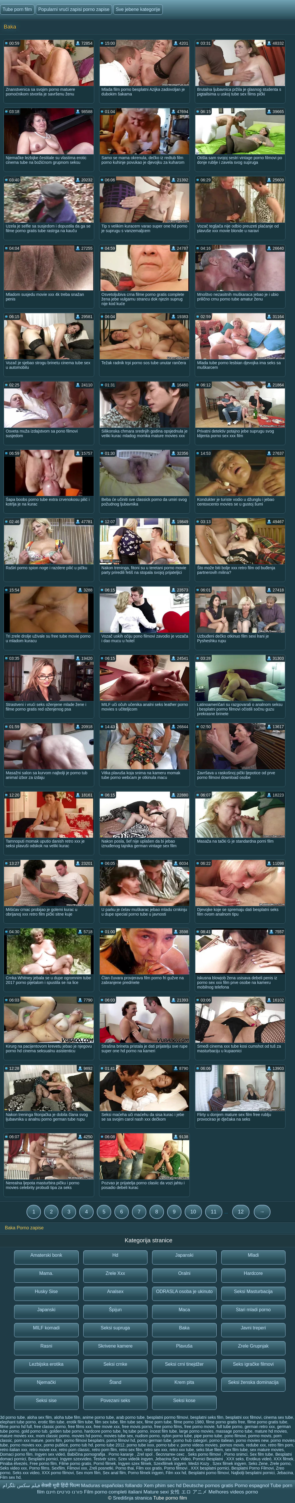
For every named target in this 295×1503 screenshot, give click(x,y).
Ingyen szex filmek (134, 1463)
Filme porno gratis (75, 1463)
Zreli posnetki (101, 1468)
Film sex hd (10, 1477)
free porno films (168, 1426)
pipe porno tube (208, 1436)
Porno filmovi (176, 1468)
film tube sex (131, 1422)
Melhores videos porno (233, 1492)
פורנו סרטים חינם (64, 1492)
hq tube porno (135, 1431)
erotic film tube (51, 1422)
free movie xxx (107, 1426)
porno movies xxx (25, 1445)
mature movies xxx (17, 1436)
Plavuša (184, 1346)
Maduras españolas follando (111, 1485)
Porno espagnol (252, 1485)
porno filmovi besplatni (84, 1440)
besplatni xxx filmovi (244, 1417)
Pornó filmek (105, 1463)
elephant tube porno (18, 1422)
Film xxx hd (176, 1472)
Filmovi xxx (77, 1468)
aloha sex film (39, 1417)
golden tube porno (66, 1431)
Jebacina (285, 1472)
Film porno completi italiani (113, 1492)
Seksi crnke (115, 1364)
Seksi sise (46, 1400)
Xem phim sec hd (162, 1485)
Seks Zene (258, 1463)
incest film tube (163, 1431)
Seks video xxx (13, 1468)
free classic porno (50, 1426)
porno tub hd (81, 1445)
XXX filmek (283, 1459)
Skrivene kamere (115, 1346)
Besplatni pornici (43, 1459)
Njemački (46, 1382)
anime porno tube (98, 1417)
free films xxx (80, 1426)
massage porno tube (234, 1431)
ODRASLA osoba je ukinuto (184, 1291)
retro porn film (104, 1449)
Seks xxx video (26, 1472)
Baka (184, 1327)
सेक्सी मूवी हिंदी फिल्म (60, 1485)
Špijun (115, 1309)
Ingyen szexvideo (75, 1459)
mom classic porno (52, 1436)
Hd (115, 1255)
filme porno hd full (16, 1426)
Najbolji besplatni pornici (253, 1472)
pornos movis (232, 1445)
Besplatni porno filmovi (208, 1472)
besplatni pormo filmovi (167, 1417)
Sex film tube (261, 1454)
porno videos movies (199, 1445)
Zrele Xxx (115, 1273)
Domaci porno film (16, 1454)
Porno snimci (235, 1454)
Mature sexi (156, 1492)
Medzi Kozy (199, 1463)
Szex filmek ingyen (229, 1463)
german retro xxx (260, 1426)
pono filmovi (235, 1436)
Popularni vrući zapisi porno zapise (73, 9)
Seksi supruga (115, 1327)
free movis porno (137, 1426)
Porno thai (125, 1468)
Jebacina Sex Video (173, 1459)
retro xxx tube (181, 1449)
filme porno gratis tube (267, 1422)
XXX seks (235, 1459)
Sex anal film (114, 1472)
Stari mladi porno (253, 1309)
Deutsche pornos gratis (208, 1485)
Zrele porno (280, 1463)
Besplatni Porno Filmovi (252, 1468)
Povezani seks (115, 1400)
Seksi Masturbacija (253, 1291)
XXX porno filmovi (58, 1472)
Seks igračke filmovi (253, 1364)
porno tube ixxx (140, 1445)
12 (241, 1212)
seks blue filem (209, 1449)
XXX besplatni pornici (210, 1468)
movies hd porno (87, 1436)
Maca (184, 1309)
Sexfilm (58, 1468)
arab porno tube (130, 1417)
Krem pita (184, 1382)
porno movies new (252, 1440)
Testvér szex (104, 1459)
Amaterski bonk (46, 1255)
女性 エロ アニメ (188, 1492)
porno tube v (167, 1445)
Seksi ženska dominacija (253, 1382)
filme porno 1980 (189, 1422)
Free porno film (43, 1463)
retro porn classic (74, 1449)
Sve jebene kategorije (138, 9)
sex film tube (236, 1449)
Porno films (39, 1468)
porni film (54, 1440)
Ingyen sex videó (50, 1454)
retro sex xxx (155, 1449)
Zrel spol (145, 1454)
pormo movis (259, 1436)
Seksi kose (184, 1400)
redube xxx (256, 1445)
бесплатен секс (171, 1454)
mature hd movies (271, 1431)
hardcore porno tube (102, 1431)
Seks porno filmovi (205, 1454)
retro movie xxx (43, 1449)
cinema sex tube (278, 1417)
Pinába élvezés (13, 1463)
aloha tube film (67, 1417)
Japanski (184, 1255)
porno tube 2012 (109, 1445)
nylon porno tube (177, 1436)
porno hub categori (190, 1440)
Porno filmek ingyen (145, 1472)
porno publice (56, 1445)
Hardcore (253, 1273)
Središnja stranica (133, 1498)
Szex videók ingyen (135, 1459)
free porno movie (199, 1426)
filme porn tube (158, 1422)
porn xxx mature (28, 1440)
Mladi (253, 1255)
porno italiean (221, 1440)
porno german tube (154, 1440)
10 (193, 1212)
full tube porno (229, 1426)
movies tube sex (118, 1436)
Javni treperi (253, 1327)
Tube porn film (17, 9)
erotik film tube (80, 1422)
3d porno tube (12, 1417)
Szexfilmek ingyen (170, 1463)
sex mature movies (267, 1449)
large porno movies (196, 1431)
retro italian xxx (13, 1449)
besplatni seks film (206, 1417)
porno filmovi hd (121, 1440)
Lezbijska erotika (46, 1364)
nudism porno (147, 1436)
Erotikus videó (258, 1459)
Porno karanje (122, 1454)
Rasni (46, 1346)
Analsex (115, 1291)
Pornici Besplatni (208, 1459)
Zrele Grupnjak (253, 1346)
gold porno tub (35, 1431)
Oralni (184, 1273)
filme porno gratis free (225, 1422)
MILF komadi (46, 1327)
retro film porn (280, 1445)
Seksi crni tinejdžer (184, 1364)
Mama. (46, 1273)
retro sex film (130, 1449)
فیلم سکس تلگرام (21, 1485)
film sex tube (106, 1422)
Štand (115, 1382)
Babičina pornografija (86, 1454)
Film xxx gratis (149, 1468)
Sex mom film (88, 1472)
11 (214, 1212)
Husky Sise (46, 1291)
